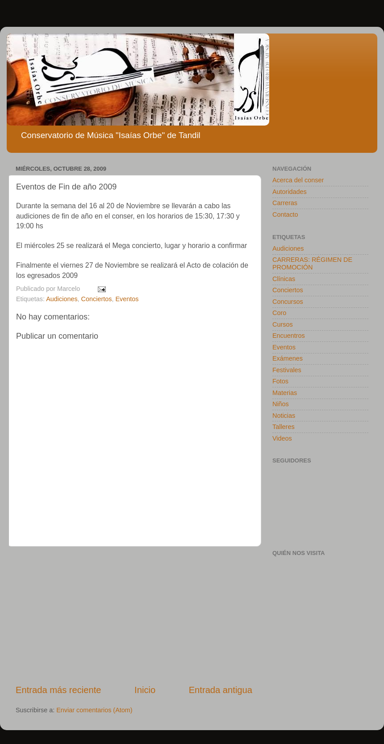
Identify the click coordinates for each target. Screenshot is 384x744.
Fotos (280, 381)
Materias (284, 392)
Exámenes (287, 358)
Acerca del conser (298, 180)
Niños (280, 404)
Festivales (286, 370)
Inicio (144, 690)
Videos (282, 438)
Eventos (126, 299)
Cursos (282, 324)
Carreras (284, 202)
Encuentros (288, 335)
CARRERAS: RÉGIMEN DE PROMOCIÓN (312, 263)
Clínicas (283, 278)
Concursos (287, 301)
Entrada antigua (220, 690)
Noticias (283, 415)
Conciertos (96, 299)
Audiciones (61, 299)
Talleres (283, 426)
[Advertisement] (134, 615)
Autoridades (289, 191)
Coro (279, 312)
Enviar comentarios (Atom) (94, 710)
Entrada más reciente (58, 690)
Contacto (285, 214)
